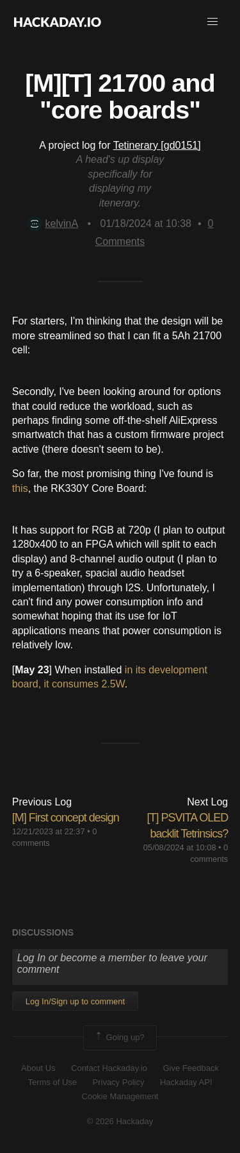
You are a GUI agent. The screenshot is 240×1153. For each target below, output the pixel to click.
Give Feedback (190, 1068)
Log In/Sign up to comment (75, 1001)
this (20, 488)
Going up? (119, 1038)
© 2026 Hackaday (120, 1121)
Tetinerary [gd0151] (157, 145)
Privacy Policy (119, 1082)
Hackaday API (186, 1082)
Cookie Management (120, 1096)
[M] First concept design (65, 817)
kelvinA (53, 223)
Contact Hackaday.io (109, 1068)
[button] (212, 22)
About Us (38, 1068)
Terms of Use (52, 1082)
